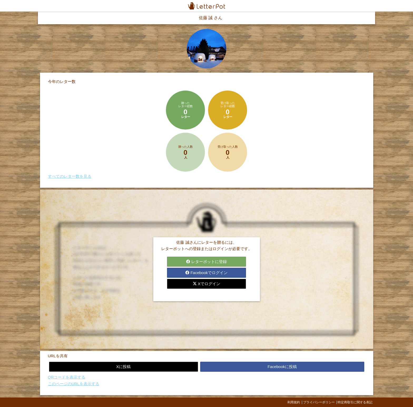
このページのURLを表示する (73, 383)
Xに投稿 (123, 366)
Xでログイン (206, 283)
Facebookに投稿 (282, 366)
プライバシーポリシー (319, 402)
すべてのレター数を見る (69, 176)
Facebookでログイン (206, 272)
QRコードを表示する (67, 377)
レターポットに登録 (206, 261)
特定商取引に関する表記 (355, 402)
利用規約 (293, 402)
